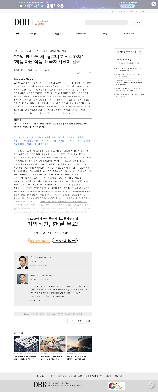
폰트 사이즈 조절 (86, 73)
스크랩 (90, 73)
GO (140, 52)
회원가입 (122, 11)
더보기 (78, 73)
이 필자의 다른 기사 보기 (39, 265)
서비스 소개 (40, 376)
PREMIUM (81, 33)
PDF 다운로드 (82, 73)
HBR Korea (140, 11)
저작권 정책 (62, 376)
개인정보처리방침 (75, 376)
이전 (71, 321)
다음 (88, 321)
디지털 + (57, 33)
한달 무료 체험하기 (40, 240)
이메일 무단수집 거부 (94, 376)
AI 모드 (137, 22)
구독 (105, 33)
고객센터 (130, 11)
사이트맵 (108, 376)
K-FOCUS (129, 33)
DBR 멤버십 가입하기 (65, 240)
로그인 (113, 11)
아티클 (32, 33)
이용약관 (52, 376)
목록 (80, 321)
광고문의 (118, 376)
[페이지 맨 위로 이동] (151, 385)
